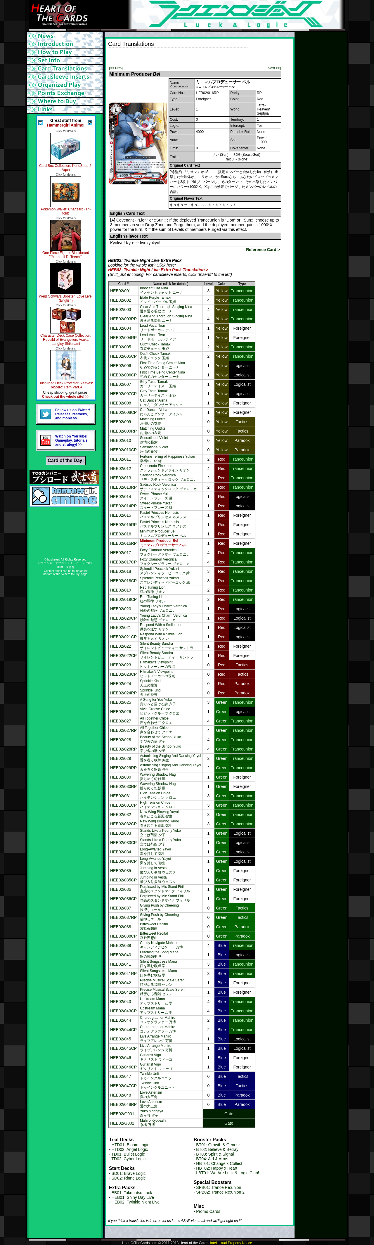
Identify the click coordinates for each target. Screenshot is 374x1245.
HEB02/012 (120, 468)
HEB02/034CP (123, 861)
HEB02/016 (120, 534)
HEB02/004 (120, 328)
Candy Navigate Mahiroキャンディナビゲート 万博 (161, 945)
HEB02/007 (120, 384)
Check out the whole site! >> (65, 397)
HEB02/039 (120, 945)
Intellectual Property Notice (231, 1243)
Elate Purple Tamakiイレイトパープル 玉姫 (158, 299)
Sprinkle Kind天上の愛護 (150, 683)
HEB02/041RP (123, 973)
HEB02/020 (120, 608)
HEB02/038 (120, 926)
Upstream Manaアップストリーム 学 (156, 1001)
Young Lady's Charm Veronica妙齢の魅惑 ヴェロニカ (163, 608)
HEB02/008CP (123, 412)
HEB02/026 (120, 711)
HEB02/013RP (123, 487)
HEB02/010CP (123, 449)
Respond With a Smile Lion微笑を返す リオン (161, 627)
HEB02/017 (120, 552)
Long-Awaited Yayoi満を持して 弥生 (155, 851)
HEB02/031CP (123, 805)
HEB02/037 (120, 908)
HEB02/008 (120, 403)
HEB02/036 (120, 889)
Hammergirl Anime (65, 125)
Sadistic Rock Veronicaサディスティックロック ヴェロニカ (168, 477)
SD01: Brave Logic (129, 1173)
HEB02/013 (120, 477)
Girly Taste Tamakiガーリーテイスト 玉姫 (158, 384)
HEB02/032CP (123, 824)
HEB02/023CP (123, 674)
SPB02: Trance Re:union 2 (220, 1192)
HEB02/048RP (123, 1104)
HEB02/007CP (123, 393)
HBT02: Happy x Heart (216, 1168)
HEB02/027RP (123, 730)
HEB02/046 (120, 1057)
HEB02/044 (120, 1020)
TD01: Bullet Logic (128, 1154)
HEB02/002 (120, 300)
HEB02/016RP (123, 543)
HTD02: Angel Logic (130, 1149)
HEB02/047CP (123, 1085)
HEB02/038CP (123, 936)
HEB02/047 (120, 1076)
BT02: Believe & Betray (217, 1149)
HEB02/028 (120, 739)
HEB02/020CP (123, 618)
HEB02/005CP (123, 356)
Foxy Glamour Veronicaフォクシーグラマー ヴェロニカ (165, 552)
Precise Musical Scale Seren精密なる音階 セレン (162, 982)
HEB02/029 (120, 758)
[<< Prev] (116, 68)
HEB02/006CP (123, 375)
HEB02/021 (120, 627)
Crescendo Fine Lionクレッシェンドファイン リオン (165, 468)
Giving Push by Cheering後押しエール (159, 907)
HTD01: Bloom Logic (130, 1144)
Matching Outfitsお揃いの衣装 (152, 421)
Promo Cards (208, 1211)
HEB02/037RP (123, 917)
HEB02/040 (120, 954)
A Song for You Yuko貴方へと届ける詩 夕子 (158, 702)
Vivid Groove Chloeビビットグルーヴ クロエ (159, 711)
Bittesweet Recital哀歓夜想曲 (154, 926)
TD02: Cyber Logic (128, 1158)
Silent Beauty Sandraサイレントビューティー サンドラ (166, 645)
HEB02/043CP (123, 1011)
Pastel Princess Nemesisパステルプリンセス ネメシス (163, 515)
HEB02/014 (120, 496)
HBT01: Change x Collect (219, 1163)
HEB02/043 (120, 1001)
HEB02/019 (120, 590)
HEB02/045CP (123, 1048)
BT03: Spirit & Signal (215, 1154)
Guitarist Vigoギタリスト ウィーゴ (156, 1057)
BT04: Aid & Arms (212, 1158)
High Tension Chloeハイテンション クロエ (158, 795)
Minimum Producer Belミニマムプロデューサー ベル (163, 533)
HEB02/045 (120, 1039)
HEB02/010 (120, 440)
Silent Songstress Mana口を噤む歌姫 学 (158, 963)
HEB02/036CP (123, 898)
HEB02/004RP (123, 337)
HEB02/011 (120, 459)
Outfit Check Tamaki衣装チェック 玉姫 (155, 346)
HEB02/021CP (123, 636)
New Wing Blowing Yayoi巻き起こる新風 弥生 (159, 814)
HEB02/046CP (123, 1067)
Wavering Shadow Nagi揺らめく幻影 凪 (158, 776)
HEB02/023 (120, 665)
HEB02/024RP (123, 693)
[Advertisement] (176, 56)
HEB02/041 (120, 964)
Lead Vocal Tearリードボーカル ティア (158, 328)
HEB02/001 (120, 290)
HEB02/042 (120, 983)
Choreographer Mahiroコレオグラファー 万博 (158, 1020)
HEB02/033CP (123, 842)
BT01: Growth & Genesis (218, 1144)
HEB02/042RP (123, 992)
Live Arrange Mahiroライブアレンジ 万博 (156, 1038)
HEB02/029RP (123, 767)
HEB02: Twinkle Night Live (136, 1202)
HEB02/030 (120, 777)
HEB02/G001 (122, 1113)
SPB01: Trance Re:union (218, 1187)
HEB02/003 (120, 309)
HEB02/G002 (122, 1123)
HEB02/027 (120, 721)
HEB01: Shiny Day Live (133, 1197)
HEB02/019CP (123, 599)
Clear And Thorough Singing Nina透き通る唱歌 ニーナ (166, 309)
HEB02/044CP (123, 1029)
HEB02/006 (120, 365)
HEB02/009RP (123, 431)
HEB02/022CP (123, 655)
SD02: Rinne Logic (129, 1178)
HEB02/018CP (123, 580)
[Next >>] (274, 68)
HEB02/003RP (123, 319)
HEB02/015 (120, 515)
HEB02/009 (120, 421)
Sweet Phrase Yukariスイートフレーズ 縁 (156, 496)
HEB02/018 (120, 571)
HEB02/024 (120, 683)
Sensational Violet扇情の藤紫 (154, 440)
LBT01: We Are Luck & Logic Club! (227, 1172)
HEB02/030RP (123, 786)
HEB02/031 (120, 795)
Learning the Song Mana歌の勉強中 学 (159, 954)
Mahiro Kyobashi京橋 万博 (153, 1122)
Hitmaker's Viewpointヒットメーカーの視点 (157, 664)
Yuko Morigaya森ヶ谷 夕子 (151, 1113)
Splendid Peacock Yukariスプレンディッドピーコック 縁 (165, 571)
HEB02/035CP (123, 880)
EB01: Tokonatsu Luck (132, 1192)
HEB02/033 (120, 833)
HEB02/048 (120, 1095)
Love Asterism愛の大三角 (151, 1094)
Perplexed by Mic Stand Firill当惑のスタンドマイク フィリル (165, 889)
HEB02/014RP (123, 506)
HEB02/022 (120, 646)
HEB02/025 (120, 702)
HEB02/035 (120, 870)
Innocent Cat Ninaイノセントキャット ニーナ (161, 290)
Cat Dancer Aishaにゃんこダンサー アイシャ (161, 402)
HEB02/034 (120, 852)
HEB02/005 (120, 347)
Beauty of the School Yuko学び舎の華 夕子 (160, 739)
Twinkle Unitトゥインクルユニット (157, 1076)
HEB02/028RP (123, 749)
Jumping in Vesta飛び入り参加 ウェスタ (158, 870)
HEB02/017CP (123, 562)
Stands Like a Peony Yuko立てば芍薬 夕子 (160, 833)
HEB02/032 (120, 814)
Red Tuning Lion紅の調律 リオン (152, 589)
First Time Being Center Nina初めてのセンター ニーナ (162, 365)
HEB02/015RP (123, 524)
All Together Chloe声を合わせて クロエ (156, 720)
